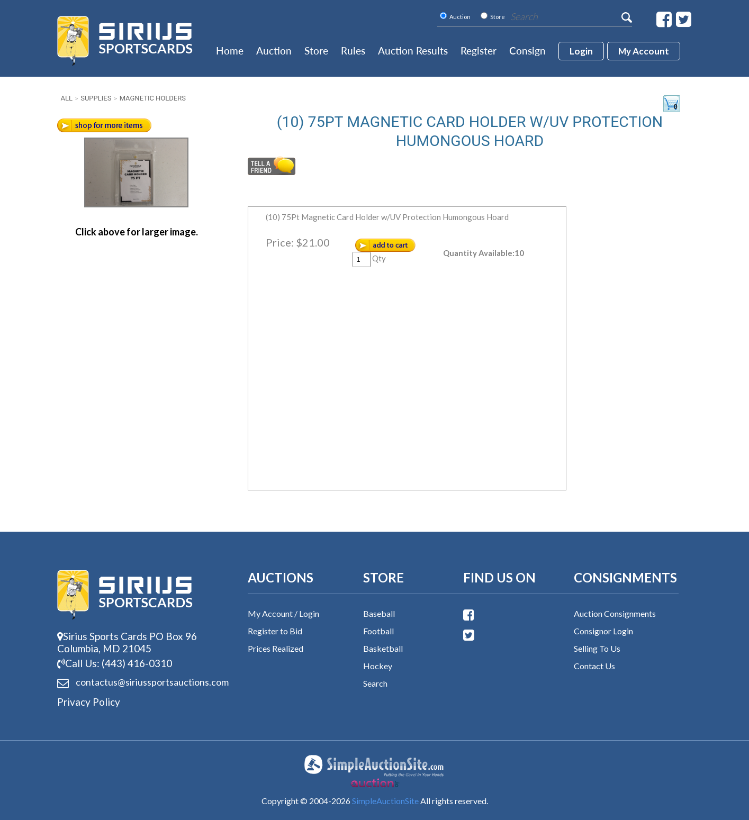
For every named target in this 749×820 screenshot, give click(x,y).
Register (479, 50)
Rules (353, 50)
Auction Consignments (615, 613)
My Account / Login (283, 613)
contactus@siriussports (139, 682)
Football (378, 631)
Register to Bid (275, 631)
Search (375, 683)
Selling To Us (597, 648)
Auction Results (413, 50)
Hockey (377, 666)
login (581, 51)
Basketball (383, 648)
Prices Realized (275, 648)
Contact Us (594, 666)
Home (229, 50)
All (67, 98)
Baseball (379, 613)
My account (643, 51)
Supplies (95, 98)
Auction (274, 50)
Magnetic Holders (153, 98)
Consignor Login (603, 631)
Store (316, 50)
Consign (527, 50)
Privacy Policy (88, 702)
